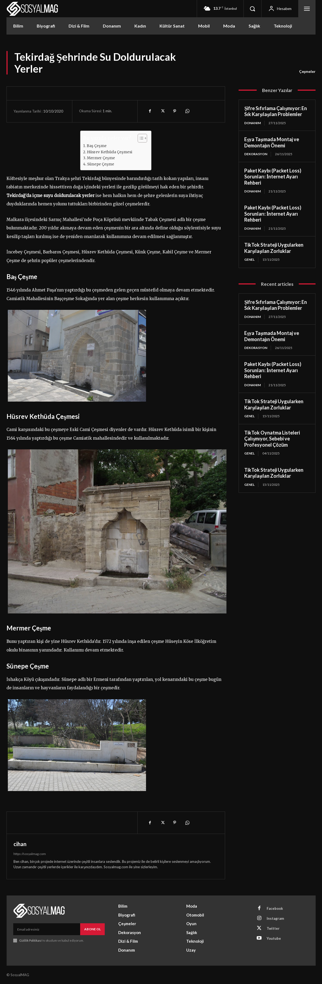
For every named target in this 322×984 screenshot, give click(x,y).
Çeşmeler (307, 71)
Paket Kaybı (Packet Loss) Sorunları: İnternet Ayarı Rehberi (272, 177)
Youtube (274, 938)
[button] (252, 8)
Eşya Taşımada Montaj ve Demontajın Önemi (271, 142)
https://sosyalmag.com (29, 854)
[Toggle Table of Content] (140, 138)
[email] (46, 929)
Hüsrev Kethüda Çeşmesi (109, 152)
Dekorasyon (255, 154)
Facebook (275, 908)
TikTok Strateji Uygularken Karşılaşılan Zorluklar (273, 248)
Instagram (275, 918)
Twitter (273, 928)
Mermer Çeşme (101, 158)
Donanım (252, 123)
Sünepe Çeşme (100, 164)
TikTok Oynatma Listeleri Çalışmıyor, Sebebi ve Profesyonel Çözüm (272, 439)
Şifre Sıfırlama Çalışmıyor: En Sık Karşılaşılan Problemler (275, 111)
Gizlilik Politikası (30, 940)
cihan (19, 844)
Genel (249, 259)
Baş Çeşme (97, 146)
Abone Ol (92, 929)
